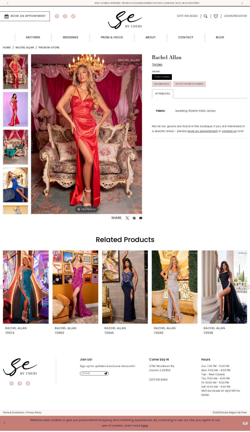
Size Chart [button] (159, 73)
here (144, 427)
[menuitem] (62, 17)
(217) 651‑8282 (158, 381)
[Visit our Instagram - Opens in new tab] (57, 17)
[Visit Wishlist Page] (216, 17)
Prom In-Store (49, 49)
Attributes (162, 120)
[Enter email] (105, 375)
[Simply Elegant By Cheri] (125, 21)
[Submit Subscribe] (126, 375)
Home (7, 49)
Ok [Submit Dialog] (243, 424)
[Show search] (206, 17)
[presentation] (26, 288)
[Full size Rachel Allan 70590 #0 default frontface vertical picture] (86, 135)
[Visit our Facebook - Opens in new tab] (65, 17)
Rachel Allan (25, 49)
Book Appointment (170, 95)
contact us (229, 157)
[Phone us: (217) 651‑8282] (187, 17)
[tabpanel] (15, 74)
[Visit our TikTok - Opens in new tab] (73, 17)
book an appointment (203, 157)
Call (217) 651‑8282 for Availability (182, 108)
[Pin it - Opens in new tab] (134, 219)
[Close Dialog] (5, 424)
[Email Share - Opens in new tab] (140, 219)
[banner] (20, 368)
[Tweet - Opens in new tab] (127, 219)
